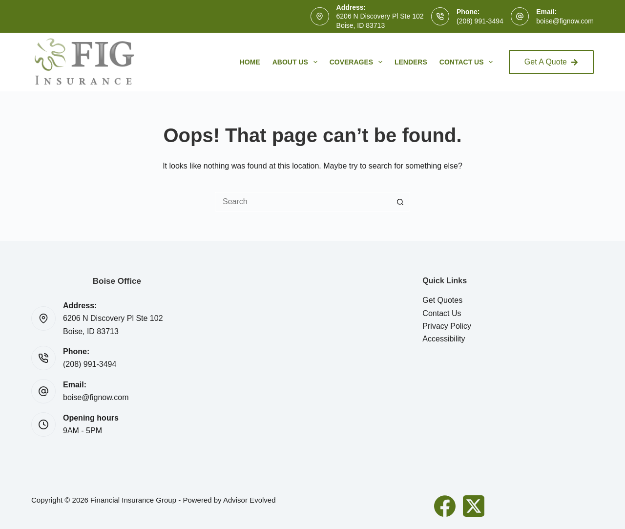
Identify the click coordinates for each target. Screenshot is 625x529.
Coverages (358, 62)
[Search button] (400, 202)
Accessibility (443, 339)
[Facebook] (445, 506)
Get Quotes (442, 300)
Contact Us (468, 62)
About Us (296, 62)
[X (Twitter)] (473, 506)
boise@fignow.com (565, 21)
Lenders (411, 62)
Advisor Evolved (249, 500)
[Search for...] (303, 202)
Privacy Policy (446, 326)
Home (250, 62)
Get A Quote (551, 62)
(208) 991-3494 (480, 21)
